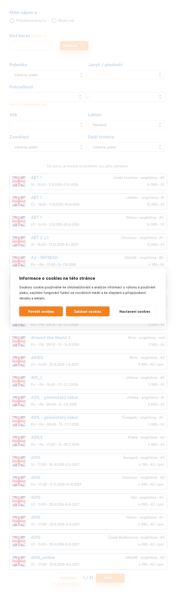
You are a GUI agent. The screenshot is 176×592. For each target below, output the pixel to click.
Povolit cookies (41, 311)
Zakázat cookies (88, 311)
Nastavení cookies (134, 311)
